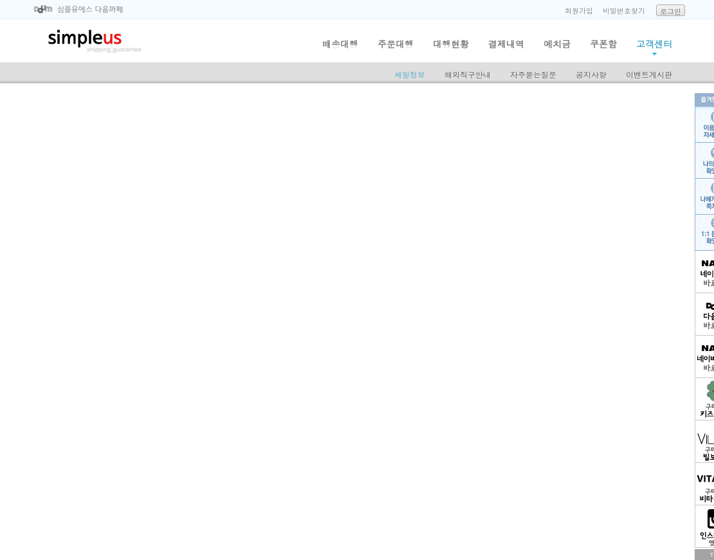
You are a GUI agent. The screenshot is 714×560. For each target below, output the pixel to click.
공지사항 (591, 74)
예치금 (557, 43)
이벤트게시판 (649, 74)
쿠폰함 (603, 43)
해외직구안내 (467, 74)
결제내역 (506, 43)
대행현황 (451, 43)
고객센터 (654, 43)
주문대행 (396, 43)
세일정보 (409, 74)
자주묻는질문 (533, 74)
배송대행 (340, 43)
